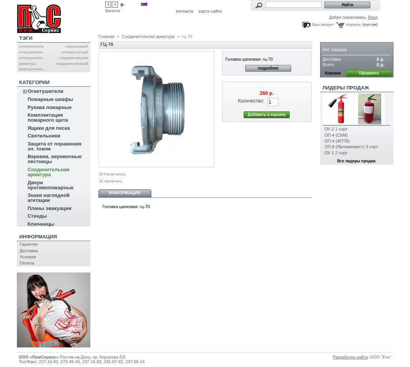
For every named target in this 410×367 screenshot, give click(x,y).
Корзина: (353, 24)
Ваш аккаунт (323, 24)
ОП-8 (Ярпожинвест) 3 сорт (351, 146)
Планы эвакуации (49, 208)
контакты (185, 11)
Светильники (44, 136)
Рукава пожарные (50, 107)
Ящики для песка (49, 128)
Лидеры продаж (345, 88)
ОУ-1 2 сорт (335, 152)
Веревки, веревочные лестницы (55, 159)
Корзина (334, 38)
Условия (28, 257)
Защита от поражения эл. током (54, 146)
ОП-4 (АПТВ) (337, 141)
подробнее (268, 68)
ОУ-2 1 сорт (335, 129)
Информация (38, 237)
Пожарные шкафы (50, 99)
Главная (106, 36)
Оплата (27, 263)
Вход (373, 17)
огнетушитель (31, 46)
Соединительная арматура (49, 172)
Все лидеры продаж (356, 161)
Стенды (37, 216)
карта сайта (210, 11)
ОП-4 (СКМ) (335, 135)
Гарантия (29, 244)
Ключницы (41, 224)
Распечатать (115, 174)
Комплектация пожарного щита (48, 117)
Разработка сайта (350, 357)
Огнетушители (45, 91)
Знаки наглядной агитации (49, 197)
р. (122, 4)
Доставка (29, 250)
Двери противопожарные (51, 185)
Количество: (251, 101)
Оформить (369, 73)
